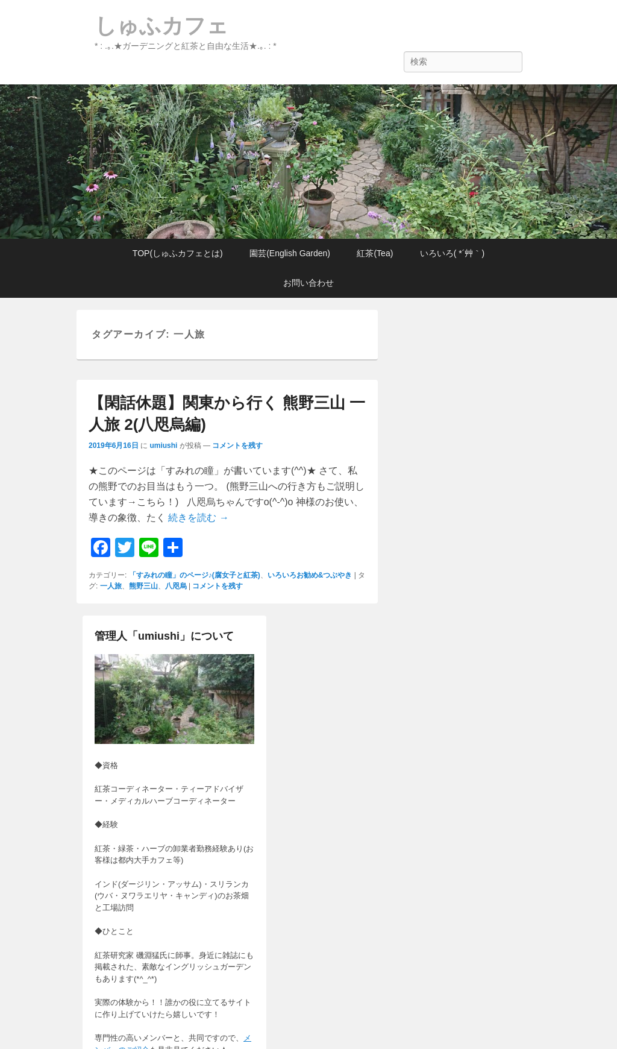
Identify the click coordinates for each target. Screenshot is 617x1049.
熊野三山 (143, 586)
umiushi (163, 445)
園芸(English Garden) (289, 253)
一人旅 (111, 586)
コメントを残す (237, 445)
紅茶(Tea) (375, 253)
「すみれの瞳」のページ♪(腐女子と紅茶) (194, 575)
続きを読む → (198, 517)
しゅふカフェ (161, 25)
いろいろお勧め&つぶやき (310, 575)
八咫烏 (176, 586)
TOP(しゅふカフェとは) (178, 253)
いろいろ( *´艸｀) (452, 253)
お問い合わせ (308, 283)
